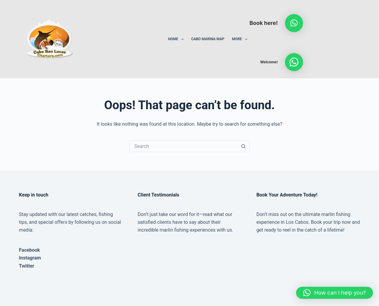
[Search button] (244, 146)
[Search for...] (183, 146)
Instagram (30, 258)
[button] (294, 23)
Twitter (26, 266)
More (241, 39)
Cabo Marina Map (208, 39)
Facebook (29, 250)
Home (177, 39)
